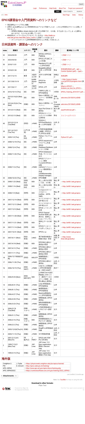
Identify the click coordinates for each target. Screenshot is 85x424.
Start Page (66, 15)
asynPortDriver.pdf (68, 110)
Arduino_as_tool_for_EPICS (71, 88)
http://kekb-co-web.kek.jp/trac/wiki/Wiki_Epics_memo (31, 36)
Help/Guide (52, 8)
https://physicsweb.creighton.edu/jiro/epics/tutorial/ (44, 364)
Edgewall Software (23, 390)
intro (6, 15)
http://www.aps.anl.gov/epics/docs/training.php (43, 368)
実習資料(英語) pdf (68, 69)
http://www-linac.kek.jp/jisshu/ (68, 238)
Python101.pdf (66, 137)
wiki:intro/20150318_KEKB (70, 98)
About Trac (62, 8)
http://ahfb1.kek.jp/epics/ (71, 182)
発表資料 (64, 76)
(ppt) (80, 71)
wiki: (2, 15)
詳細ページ (66, 55)
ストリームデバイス (68, 115)
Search (79, 11)
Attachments (10, 376)
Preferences (43, 8)
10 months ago (79, 374)
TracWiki (63, 380)
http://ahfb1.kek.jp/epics (70, 193)
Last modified (71, 374)
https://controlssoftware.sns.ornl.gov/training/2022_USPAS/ (47, 371)
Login (35, 8)
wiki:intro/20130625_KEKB (70, 104)
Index (74, 15)
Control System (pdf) (68, 71)
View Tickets (68, 11)
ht (83, 390)
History (80, 15)
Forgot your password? (75, 8)
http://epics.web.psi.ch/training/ (37, 366)
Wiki (57, 11)
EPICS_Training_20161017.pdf (72, 92)
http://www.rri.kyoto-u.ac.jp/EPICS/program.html (71, 80)
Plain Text (42, 385)
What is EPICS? (66, 86)
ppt (78, 69)
